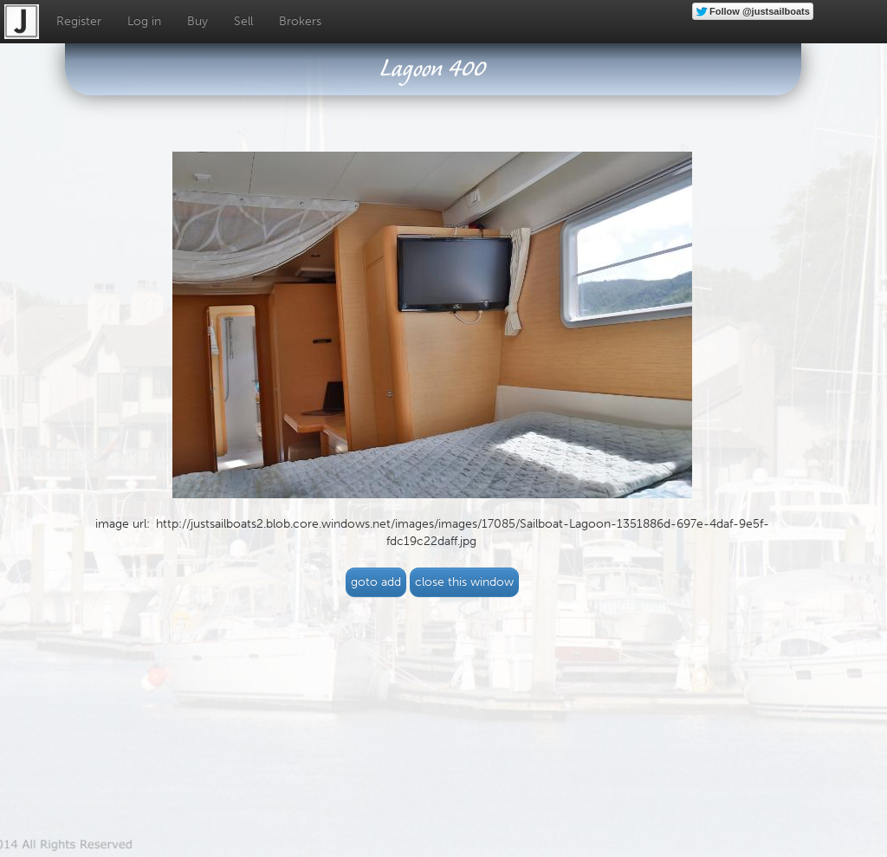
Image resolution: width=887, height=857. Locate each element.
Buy (197, 21)
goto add (376, 582)
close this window (464, 582)
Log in (144, 21)
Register (78, 21)
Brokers (300, 21)
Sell (243, 21)
